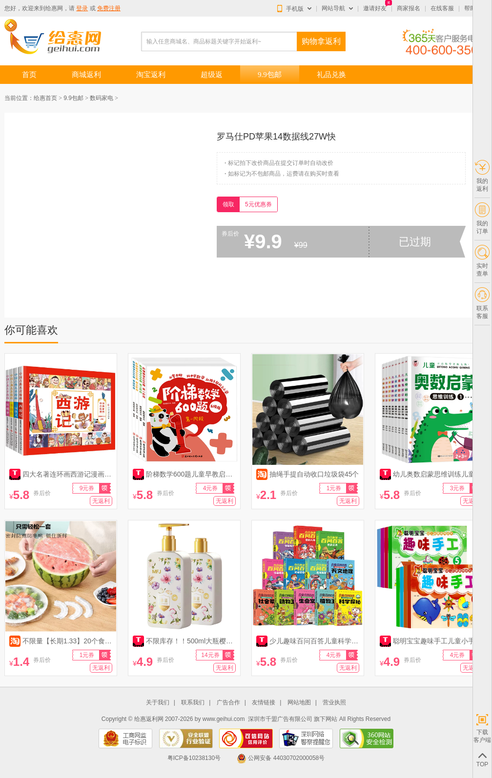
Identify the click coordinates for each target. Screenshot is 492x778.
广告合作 (228, 702)
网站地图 (299, 702)
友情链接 (263, 702)
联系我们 (193, 702)
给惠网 (54, 8)
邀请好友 (375, 8)
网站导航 (333, 8)
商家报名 (408, 8)
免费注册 (109, 8)
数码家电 (101, 98)
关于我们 (157, 702)
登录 (82, 8)
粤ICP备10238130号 (194, 758)
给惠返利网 (149, 719)
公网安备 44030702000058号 (281, 758)
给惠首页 (45, 98)
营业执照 (334, 702)
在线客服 (442, 8)
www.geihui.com (224, 719)
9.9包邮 (73, 98)
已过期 (415, 242)
